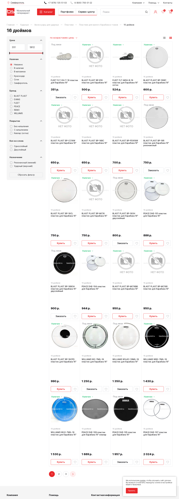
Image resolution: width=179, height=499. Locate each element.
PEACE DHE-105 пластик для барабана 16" (124, 382)
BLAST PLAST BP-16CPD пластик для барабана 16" (64, 322)
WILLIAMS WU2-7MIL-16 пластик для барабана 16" (64, 382)
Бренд (13, 91)
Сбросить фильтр (26, 175)
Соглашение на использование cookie (23, 488)
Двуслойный (18, 150)
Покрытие (15, 121)
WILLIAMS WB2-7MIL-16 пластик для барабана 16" (156, 322)
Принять (130, 489)
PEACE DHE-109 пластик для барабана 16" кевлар (94, 382)
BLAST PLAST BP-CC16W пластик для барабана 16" (64, 141)
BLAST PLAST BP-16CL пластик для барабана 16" (64, 201)
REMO (15, 110)
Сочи (14, 79)
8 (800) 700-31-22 (103, 435)
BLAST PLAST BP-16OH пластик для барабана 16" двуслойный (126, 202)
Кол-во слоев (16, 141)
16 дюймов (56, 76)
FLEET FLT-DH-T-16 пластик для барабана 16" (64, 81)
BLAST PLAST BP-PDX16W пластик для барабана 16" (126, 141)
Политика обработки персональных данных (25, 484)
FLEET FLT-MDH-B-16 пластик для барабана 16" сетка (126, 82)
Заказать (61, 97)
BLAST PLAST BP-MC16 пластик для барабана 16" (95, 201)
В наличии (17, 68)
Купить (92, 97)
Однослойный (18, 146)
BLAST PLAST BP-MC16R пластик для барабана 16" (156, 262)
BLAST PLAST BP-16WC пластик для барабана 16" (156, 81)
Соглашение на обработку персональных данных (28, 486)
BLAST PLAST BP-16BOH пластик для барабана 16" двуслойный (64, 263)
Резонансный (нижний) (23, 163)
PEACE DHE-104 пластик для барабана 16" (94, 262)
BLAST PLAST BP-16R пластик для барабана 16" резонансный (156, 142)
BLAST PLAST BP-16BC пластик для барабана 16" (95, 141)
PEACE (15, 106)
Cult (41, 492)
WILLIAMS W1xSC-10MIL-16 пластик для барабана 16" (125, 323)
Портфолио (67, 11)
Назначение (16, 157)
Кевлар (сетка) (19, 133)
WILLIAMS (16, 113)
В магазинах (18, 71)
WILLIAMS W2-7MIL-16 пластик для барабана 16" (95, 322)
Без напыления (19, 126)
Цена (12, 40)
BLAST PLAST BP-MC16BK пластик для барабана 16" (126, 262)
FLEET (15, 103)
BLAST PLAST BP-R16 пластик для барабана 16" (95, 81)
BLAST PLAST (18, 96)
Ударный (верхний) (21, 166)
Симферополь (19, 83)
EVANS (15, 99)
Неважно (16, 64)
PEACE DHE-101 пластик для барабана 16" (155, 201)
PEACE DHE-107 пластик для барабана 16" (156, 382)
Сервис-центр (86, 11)
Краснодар (17, 76)
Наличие (14, 59)
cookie (141, 479)
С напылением (19, 130)
